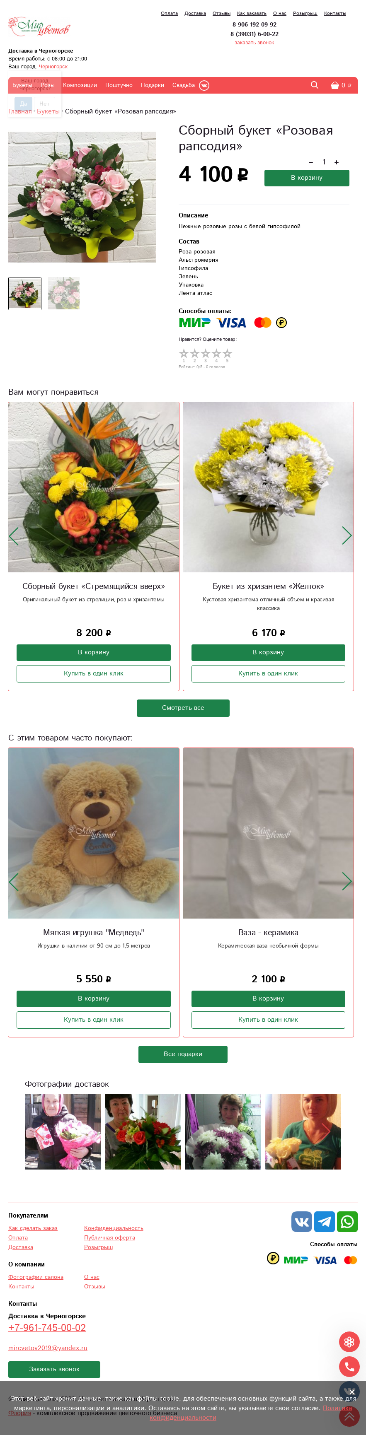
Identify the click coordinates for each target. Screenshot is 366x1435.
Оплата (169, 13)
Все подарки (183, 1054)
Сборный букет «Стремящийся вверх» (93, 587)
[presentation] (14, 536)
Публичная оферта (109, 1238)
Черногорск (53, 67)
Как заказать (252, 13)
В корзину (306, 178)
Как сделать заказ (33, 1228)
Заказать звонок (54, 1369)
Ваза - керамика (268, 933)
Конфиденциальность (113, 1228)
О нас (279, 13)
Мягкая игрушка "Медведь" (93, 933)
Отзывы (221, 13)
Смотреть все (183, 708)
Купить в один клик (94, 673)
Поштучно (119, 85)
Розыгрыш (305, 13)
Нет (44, 104)
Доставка (195, 13)
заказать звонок (254, 43)
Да (23, 104)
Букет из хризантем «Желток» (268, 587)
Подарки (152, 85)
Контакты (335, 13)
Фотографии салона (35, 1277)
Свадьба (183, 85)
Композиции (80, 85)
